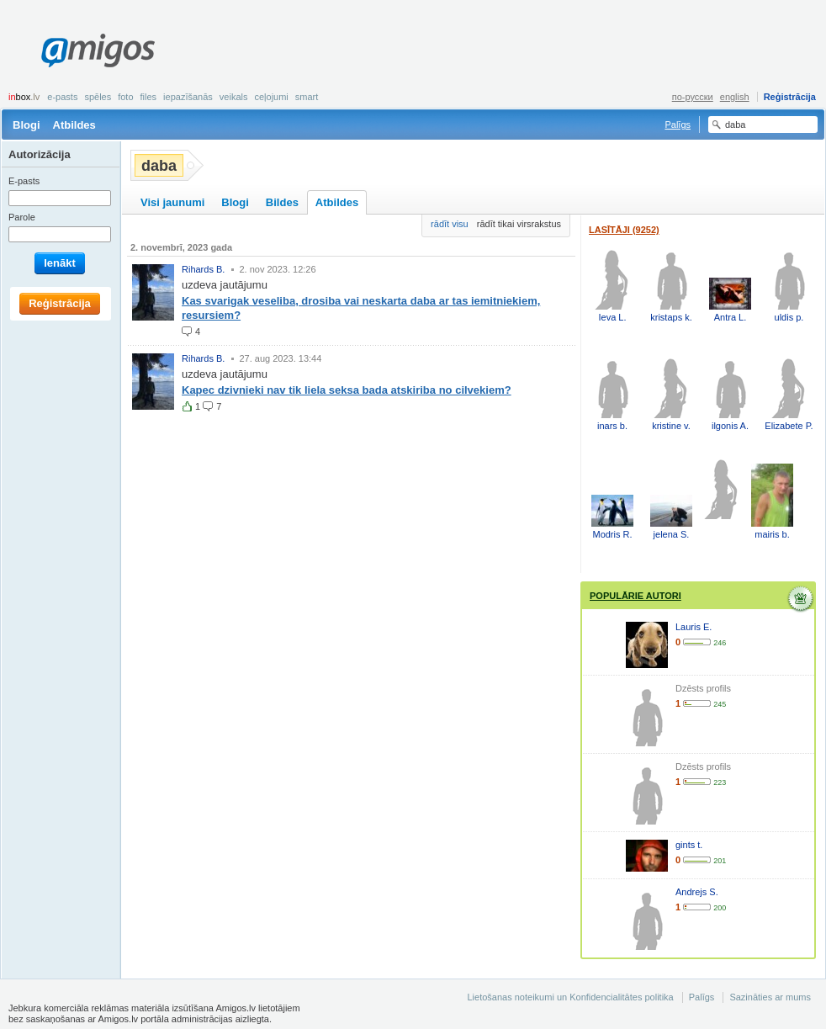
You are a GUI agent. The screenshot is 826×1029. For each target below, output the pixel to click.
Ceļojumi (271, 97)
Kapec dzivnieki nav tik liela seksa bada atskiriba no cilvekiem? (346, 390)
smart (307, 97)
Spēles (97, 97)
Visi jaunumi (172, 202)
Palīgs (678, 124)
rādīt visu (450, 224)
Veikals (234, 97)
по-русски (692, 97)
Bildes (282, 202)
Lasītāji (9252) (624, 230)
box (24, 97)
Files (148, 97)
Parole (21, 217)
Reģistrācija (790, 97)
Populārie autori (635, 596)
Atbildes (74, 125)
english (734, 97)
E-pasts (62, 97)
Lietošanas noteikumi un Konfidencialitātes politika (570, 997)
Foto (125, 97)
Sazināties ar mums (770, 997)
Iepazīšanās (188, 97)
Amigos (98, 50)
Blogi (26, 125)
